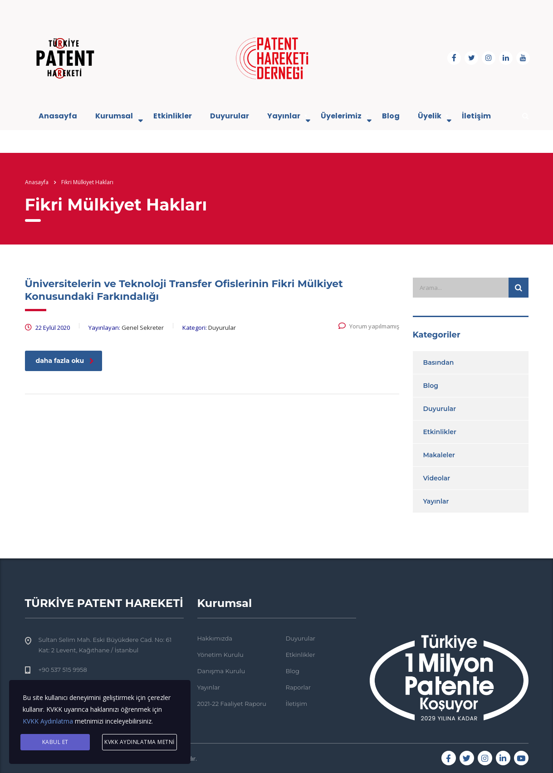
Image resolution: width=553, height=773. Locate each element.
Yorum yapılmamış (368, 326)
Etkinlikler (172, 116)
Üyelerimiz (341, 116)
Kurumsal (114, 116)
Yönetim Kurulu (220, 654)
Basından (438, 362)
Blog (391, 116)
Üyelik (429, 116)
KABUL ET (55, 742)
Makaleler (439, 455)
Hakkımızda (215, 638)
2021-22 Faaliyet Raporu (232, 703)
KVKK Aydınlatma (48, 721)
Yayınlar (283, 116)
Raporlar (298, 687)
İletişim (476, 116)
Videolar (436, 478)
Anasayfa (58, 116)
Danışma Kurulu (221, 671)
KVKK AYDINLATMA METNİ (139, 742)
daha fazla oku (65, 361)
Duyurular (229, 116)
